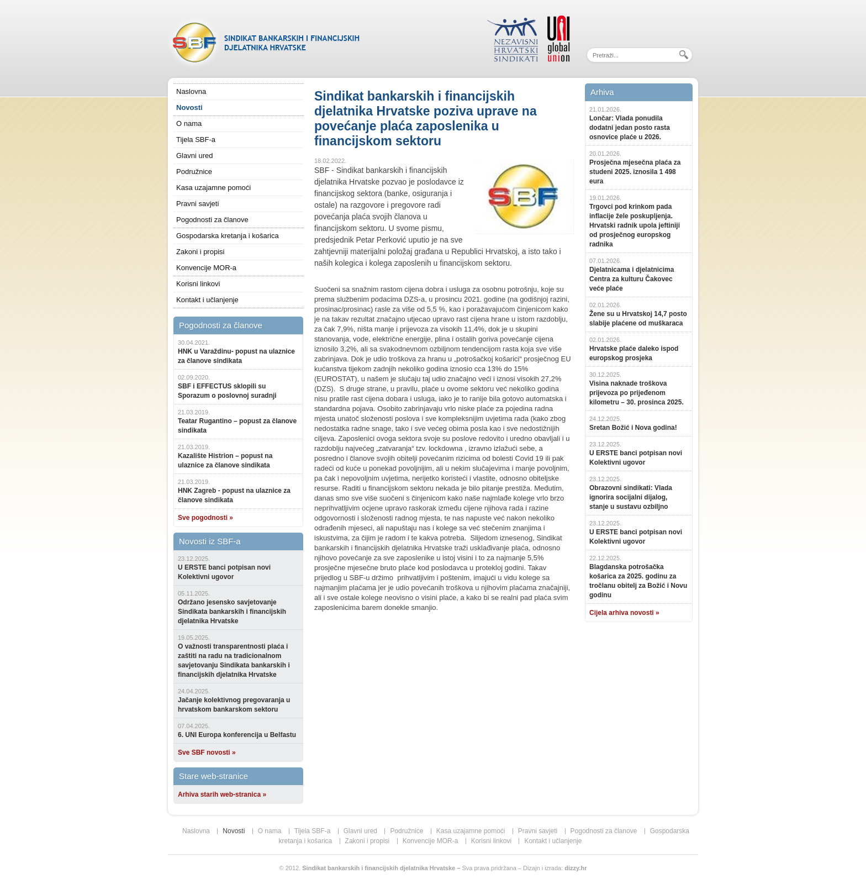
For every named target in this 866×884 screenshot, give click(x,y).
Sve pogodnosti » (205, 518)
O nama (189, 123)
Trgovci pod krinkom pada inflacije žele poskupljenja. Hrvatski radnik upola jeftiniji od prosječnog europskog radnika (634, 225)
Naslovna (191, 91)
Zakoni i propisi (200, 252)
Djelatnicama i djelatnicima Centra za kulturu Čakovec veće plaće (631, 279)
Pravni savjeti (197, 203)
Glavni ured (194, 155)
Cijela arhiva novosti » (624, 613)
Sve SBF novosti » (207, 752)
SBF (264, 41)
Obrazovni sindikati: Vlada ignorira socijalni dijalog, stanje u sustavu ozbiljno (630, 497)
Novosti (189, 107)
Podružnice (194, 171)
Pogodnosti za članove (212, 219)
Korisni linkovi (198, 284)
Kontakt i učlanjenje (207, 300)
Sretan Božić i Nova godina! (633, 428)
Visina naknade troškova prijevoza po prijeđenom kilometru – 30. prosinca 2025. (636, 393)
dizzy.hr (575, 868)
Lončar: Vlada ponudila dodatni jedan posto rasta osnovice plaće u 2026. (629, 127)
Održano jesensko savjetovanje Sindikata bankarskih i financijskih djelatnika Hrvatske (232, 611)
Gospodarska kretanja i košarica (227, 235)
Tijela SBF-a (195, 139)
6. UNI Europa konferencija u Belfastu (237, 735)
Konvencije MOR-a (206, 268)
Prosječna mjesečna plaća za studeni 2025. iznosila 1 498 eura (634, 172)
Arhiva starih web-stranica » (222, 794)
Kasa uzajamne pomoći (213, 187)
